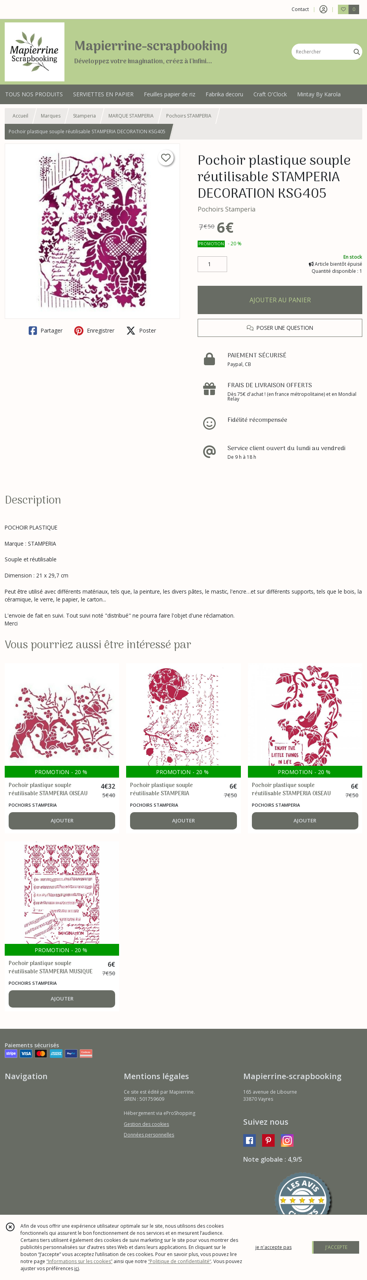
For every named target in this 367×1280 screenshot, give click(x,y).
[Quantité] (212, 264)
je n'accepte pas (273, 1247)
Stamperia (84, 115)
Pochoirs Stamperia (226, 209)
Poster (141, 330)
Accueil (20, 115)
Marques (51, 115)
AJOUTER (62, 820)
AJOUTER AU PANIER (280, 300)
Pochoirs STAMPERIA (188, 115)
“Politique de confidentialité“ (179, 1261)
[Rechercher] (357, 51)
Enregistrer (94, 330)
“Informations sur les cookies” (79, 1261)
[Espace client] (323, 9)
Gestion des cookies (146, 1124)
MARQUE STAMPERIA (131, 115)
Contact (300, 9)
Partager (45, 330)
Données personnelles (149, 1134)
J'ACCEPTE (336, 1247)
